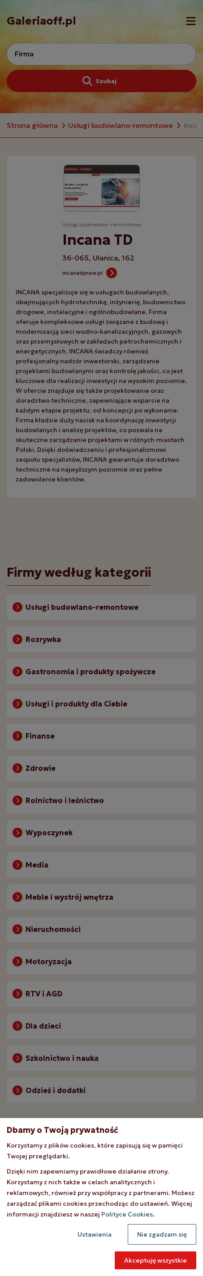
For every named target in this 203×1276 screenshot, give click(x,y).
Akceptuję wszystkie (155, 1260)
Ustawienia (95, 1234)
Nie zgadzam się (162, 1234)
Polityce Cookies (127, 1214)
